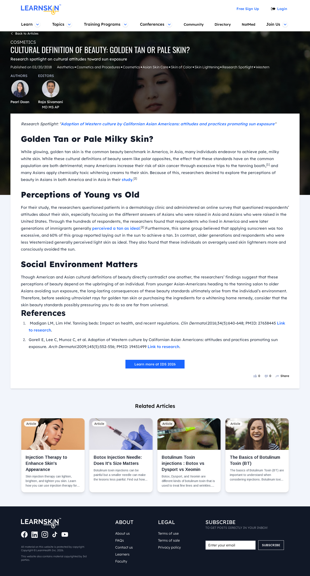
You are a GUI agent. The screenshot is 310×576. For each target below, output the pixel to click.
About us (123, 533)
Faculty (121, 561)
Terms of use (169, 533)
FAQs (120, 540)
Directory (222, 24)
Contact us (124, 547)
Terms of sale (169, 540)
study (49, 179)
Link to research (159, 339)
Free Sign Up (249, 8)
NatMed (249, 24)
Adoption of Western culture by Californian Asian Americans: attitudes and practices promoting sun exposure (152, 124)
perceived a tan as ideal (83, 228)
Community (193, 24)
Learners (123, 554)
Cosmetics (22, 42)
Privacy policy (169, 547)
